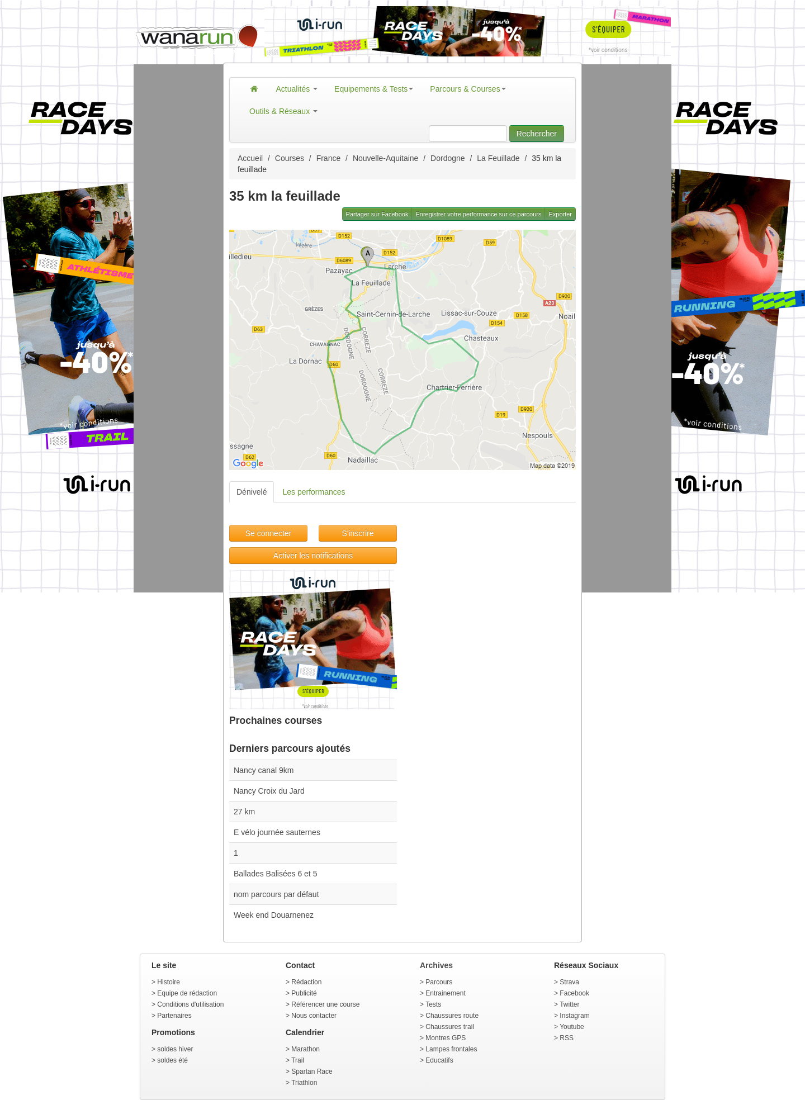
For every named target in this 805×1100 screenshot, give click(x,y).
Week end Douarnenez (274, 915)
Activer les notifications (313, 555)
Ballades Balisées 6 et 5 (275, 873)
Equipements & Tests (373, 88)
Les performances (313, 491)
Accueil (250, 158)
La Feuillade (498, 158)
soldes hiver (175, 1049)
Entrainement (445, 993)
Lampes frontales (451, 1049)
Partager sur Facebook (377, 214)
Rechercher (537, 133)
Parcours (438, 982)
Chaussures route (452, 1016)
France (328, 158)
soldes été (172, 1060)
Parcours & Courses (467, 88)
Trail (297, 1060)
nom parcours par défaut (276, 894)
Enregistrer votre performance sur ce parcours (478, 214)
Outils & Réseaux (283, 111)
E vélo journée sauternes (277, 832)
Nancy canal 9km (263, 770)
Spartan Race (311, 1071)
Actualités (297, 88)
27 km (244, 811)
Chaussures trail (449, 1027)
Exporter (560, 214)
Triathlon (304, 1083)
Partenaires (174, 1016)
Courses (289, 158)
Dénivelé (251, 491)
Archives (436, 965)
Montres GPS (445, 1038)
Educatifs (439, 1060)
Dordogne (447, 158)
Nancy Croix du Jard (269, 790)
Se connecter (268, 533)
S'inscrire (357, 533)
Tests (433, 1004)
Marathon (305, 1049)
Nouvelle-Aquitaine (386, 158)
